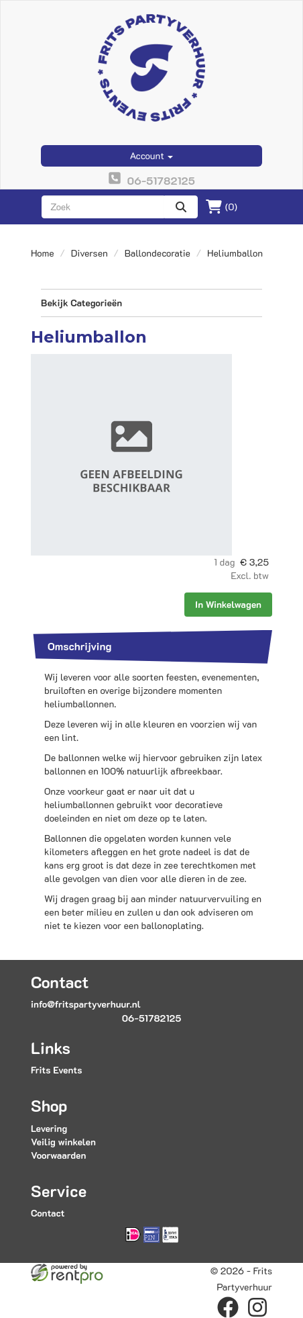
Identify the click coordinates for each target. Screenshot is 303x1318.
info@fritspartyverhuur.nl (86, 1004)
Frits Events (56, 1069)
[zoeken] (181, 206)
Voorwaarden (58, 1155)
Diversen (89, 253)
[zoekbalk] (103, 206)
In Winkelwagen (228, 604)
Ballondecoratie (157, 253)
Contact (47, 1212)
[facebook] (228, 1307)
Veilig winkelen (63, 1141)
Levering (49, 1128)
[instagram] (257, 1307)
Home (42, 253)
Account (152, 155)
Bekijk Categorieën (151, 302)
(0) (221, 207)
